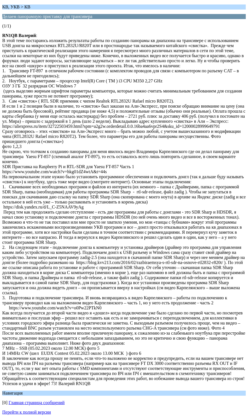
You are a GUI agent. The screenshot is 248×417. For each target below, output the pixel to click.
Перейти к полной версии (26, 412)
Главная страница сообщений (37, 402)
